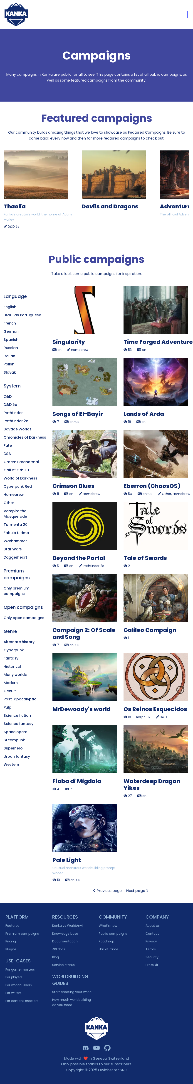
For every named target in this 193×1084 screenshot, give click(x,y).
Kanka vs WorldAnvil (67, 925)
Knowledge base (65, 933)
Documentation (65, 941)
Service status (63, 965)
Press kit (152, 965)
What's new (108, 925)
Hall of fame (108, 949)
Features (12, 925)
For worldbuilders (18, 985)
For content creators (21, 1001)
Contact (152, 933)
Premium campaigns (22, 933)
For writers (13, 993)
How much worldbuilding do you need (71, 1002)
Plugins (10, 949)
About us (153, 925)
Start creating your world (72, 992)
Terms (151, 949)
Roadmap (106, 941)
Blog (55, 957)
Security (152, 957)
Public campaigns (113, 933)
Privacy (151, 941)
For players (13, 977)
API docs (58, 949)
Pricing (10, 941)
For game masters (20, 969)
